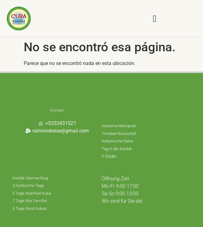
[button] (155, 18)
